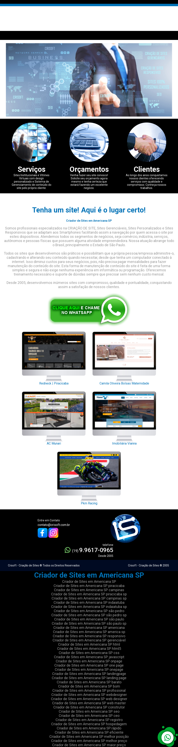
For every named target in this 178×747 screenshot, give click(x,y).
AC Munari (54, 417)
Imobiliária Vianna (124, 417)
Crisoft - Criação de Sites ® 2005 (148, 565)
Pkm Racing (89, 477)
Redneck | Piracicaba (54, 357)
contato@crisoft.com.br (54, 525)
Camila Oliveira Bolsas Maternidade (124, 357)
